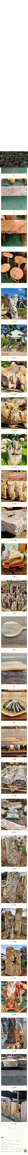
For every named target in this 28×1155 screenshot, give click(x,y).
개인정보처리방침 (9, 1140)
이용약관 (2, 1140)
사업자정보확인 (17, 1140)
